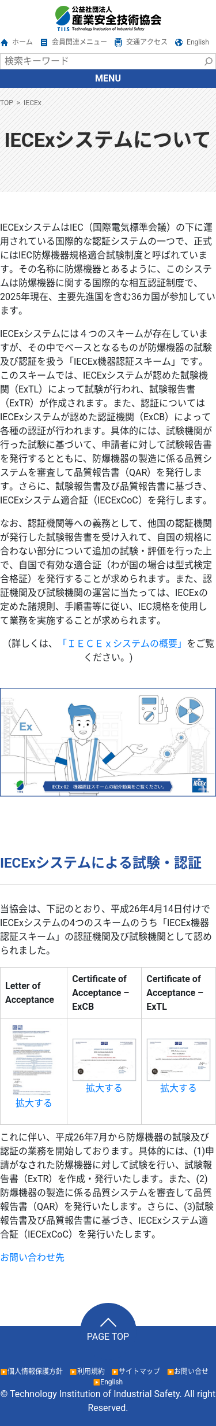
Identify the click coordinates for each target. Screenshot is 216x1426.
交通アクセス (147, 42)
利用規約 (91, 1372)
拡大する (34, 1103)
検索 (208, 61)
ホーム (22, 42)
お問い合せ (191, 1372)
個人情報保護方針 (35, 1372)
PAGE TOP (108, 1336)
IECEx (32, 103)
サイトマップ (139, 1372)
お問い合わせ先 (32, 1257)
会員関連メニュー (79, 42)
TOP (6, 103)
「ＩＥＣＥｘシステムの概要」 (122, 643)
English (198, 42)
